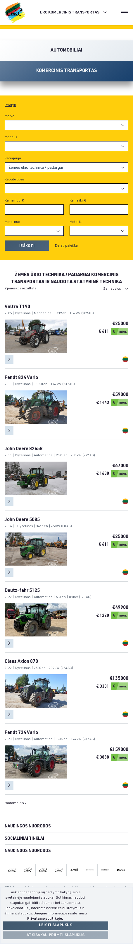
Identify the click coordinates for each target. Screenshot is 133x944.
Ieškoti (26, 246)
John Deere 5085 (22, 520)
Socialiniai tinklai (24, 839)
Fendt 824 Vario (21, 378)
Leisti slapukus (55, 925)
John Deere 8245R (24, 449)
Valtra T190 (17, 307)
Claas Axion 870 (21, 662)
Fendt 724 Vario (21, 733)
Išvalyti (10, 105)
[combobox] (66, 125)
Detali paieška (66, 245)
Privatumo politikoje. (45, 919)
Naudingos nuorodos (28, 826)
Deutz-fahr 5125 (22, 591)
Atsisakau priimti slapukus (55, 935)
